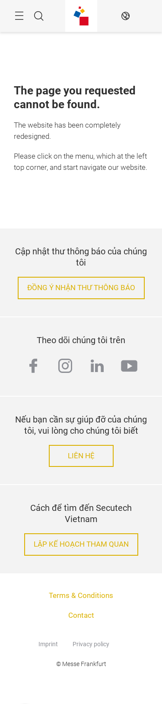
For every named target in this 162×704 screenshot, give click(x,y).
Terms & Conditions (81, 595)
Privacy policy (91, 644)
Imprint (48, 644)
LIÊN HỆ (81, 456)
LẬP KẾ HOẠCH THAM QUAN (81, 544)
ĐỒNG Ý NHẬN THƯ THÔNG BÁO (81, 288)
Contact (81, 615)
